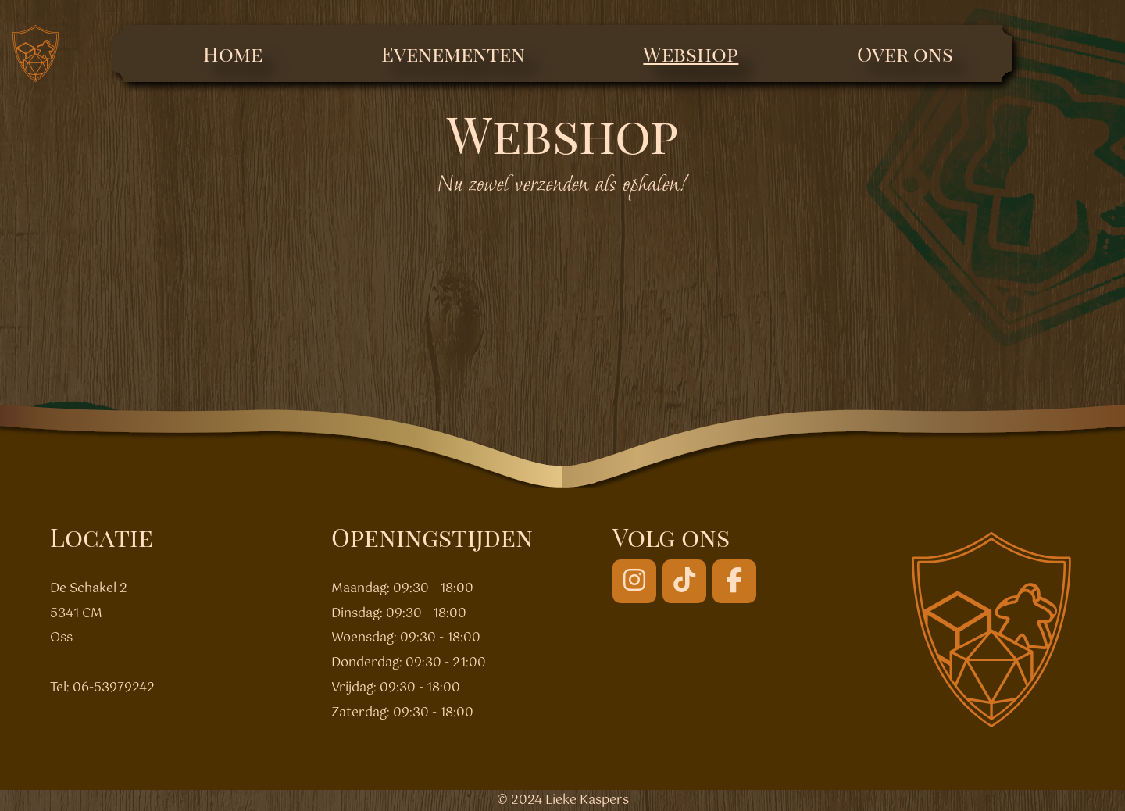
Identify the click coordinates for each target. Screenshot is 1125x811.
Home (232, 53)
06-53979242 (114, 687)
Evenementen (453, 53)
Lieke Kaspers (587, 800)
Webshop (690, 53)
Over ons (905, 53)
